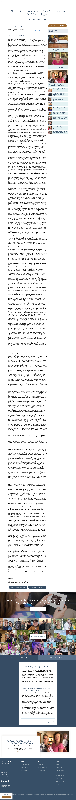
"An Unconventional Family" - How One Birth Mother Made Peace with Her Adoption (60, 99)
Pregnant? (33, 1)
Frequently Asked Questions (19, 657)
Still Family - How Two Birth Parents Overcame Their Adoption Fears (59, 113)
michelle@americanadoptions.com (36, 30)
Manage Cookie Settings (6, 776)
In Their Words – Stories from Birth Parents (58, 50)
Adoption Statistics (59, 776)
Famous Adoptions (59, 778)
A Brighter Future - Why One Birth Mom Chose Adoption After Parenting (60, 108)
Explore (43, 1)
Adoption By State (59, 767)
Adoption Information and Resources (62, 763)
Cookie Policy (4, 774)
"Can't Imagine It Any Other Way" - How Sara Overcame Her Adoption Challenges (58, 67)
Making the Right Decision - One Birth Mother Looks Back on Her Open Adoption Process (59, 127)
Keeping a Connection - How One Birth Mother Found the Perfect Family (60, 132)
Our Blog (57, 784)
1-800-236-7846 (5, 763)
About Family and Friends (25, 772)
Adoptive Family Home (42, 763)
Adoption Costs (41, 764)
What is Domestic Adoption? (43, 766)
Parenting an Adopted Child (60, 769)
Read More (50, 722)
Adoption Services (59, 772)
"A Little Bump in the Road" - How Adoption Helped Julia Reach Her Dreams (59, 94)
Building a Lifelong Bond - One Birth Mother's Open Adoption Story (59, 122)
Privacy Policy (4, 772)
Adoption (57, 764)
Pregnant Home (23, 763)
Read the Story (20, 751)
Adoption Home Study (42, 769)
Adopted (57, 766)
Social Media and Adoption (60, 781)
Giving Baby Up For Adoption (25, 764)
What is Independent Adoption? (61, 775)
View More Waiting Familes (38, 636)
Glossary (57, 779)
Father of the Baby (24, 769)
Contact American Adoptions (7, 768)
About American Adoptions (60, 770)
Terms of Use (4, 770)
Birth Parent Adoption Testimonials (42, 6)
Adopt (38, 1)
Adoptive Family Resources (42, 773)
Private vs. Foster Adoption (60, 773)
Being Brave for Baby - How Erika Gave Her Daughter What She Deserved (60, 118)
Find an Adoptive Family (25, 766)
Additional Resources (57, 657)
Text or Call (6, 794)
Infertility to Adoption (42, 770)
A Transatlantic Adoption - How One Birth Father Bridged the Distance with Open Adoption (60, 89)
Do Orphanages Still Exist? (60, 782)
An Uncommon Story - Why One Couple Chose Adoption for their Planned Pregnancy (60, 103)
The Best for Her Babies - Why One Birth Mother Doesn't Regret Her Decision (58, 85)
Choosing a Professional (42, 767)
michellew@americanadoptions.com (15, 573)
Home (27, 6)
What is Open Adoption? (42, 772)
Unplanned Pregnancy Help (25, 767)
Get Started (6, 797)
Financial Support (24, 770)
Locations (3, 765)
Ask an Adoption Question (38, 608)
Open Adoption (23, 773)
